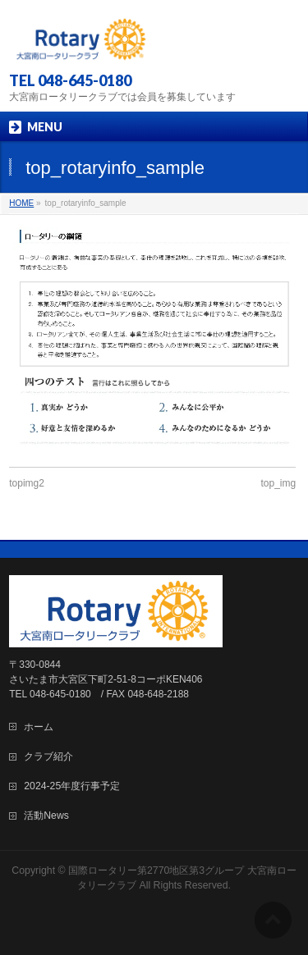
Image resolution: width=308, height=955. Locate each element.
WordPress (105, 900)
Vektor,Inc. (260, 900)
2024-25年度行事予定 (72, 786)
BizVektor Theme (181, 900)
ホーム (38, 727)
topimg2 (26, 483)
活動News (46, 815)
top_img (279, 483)
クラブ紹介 (48, 756)
